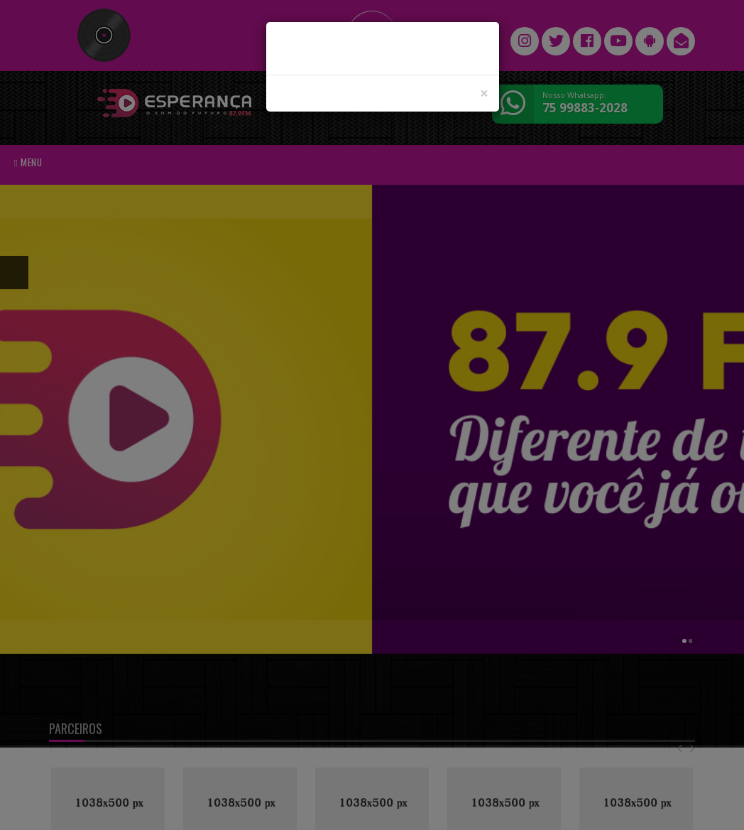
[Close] (484, 93)
